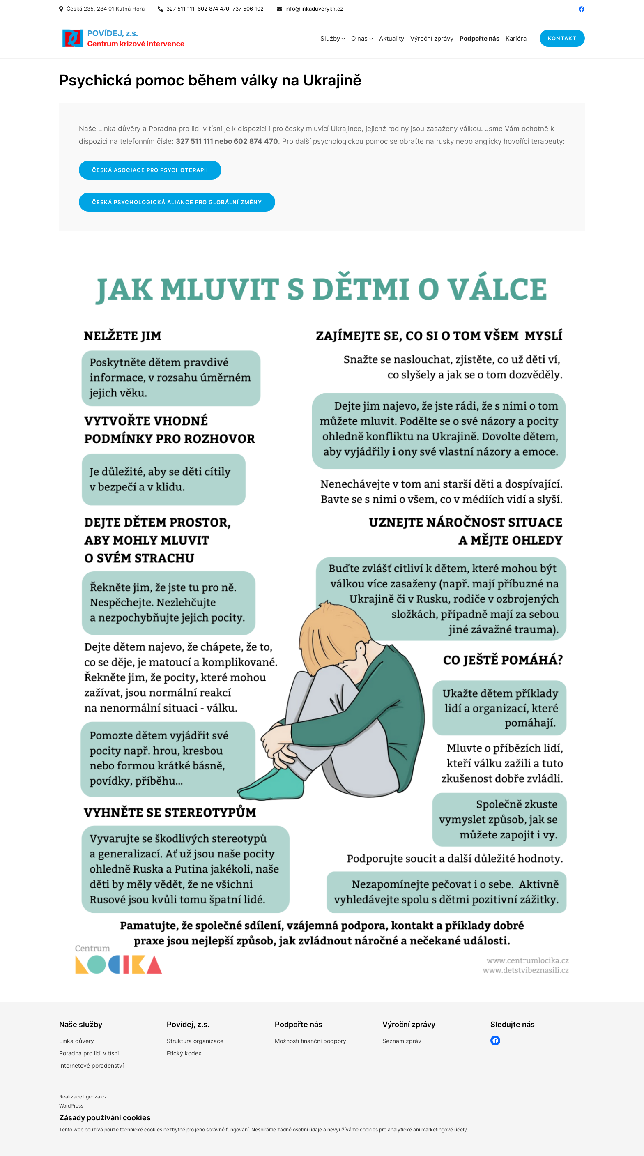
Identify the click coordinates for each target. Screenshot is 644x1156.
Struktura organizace (195, 1040)
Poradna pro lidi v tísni (89, 1053)
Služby (330, 38)
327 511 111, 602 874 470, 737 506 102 (213, 8)
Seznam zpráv (401, 1040)
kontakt (562, 38)
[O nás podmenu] (371, 38)
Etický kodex (184, 1053)
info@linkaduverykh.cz (314, 8)
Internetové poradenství (91, 1065)
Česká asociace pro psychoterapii (150, 170)
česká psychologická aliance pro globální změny (177, 202)
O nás (359, 38)
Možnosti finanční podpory (310, 1040)
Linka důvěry (76, 1040)
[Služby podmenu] (343, 38)
